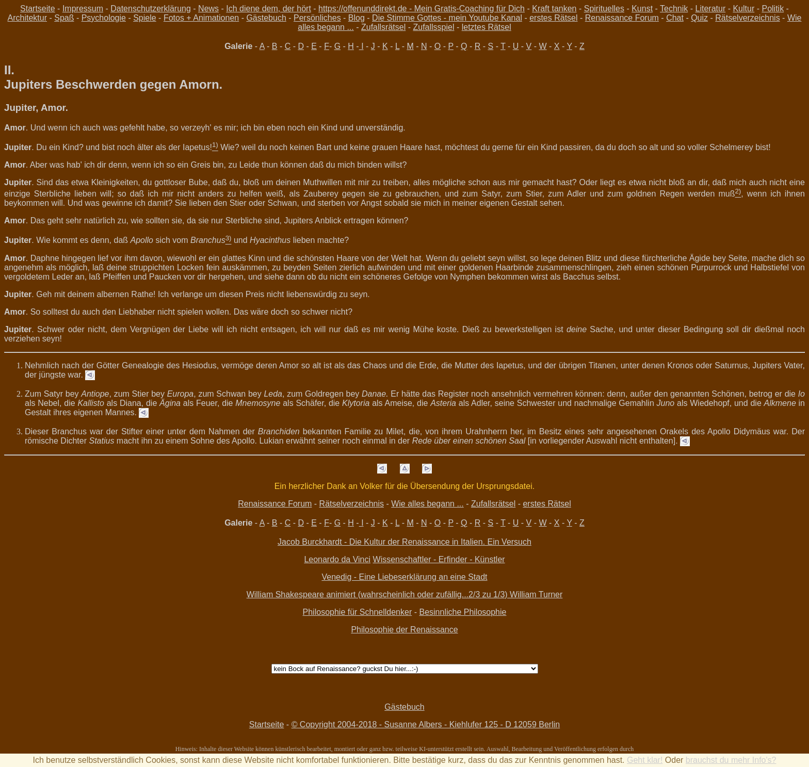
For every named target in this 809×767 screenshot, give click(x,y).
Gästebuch (266, 17)
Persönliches (317, 17)
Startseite (37, 8)
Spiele (144, 17)
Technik (674, 8)
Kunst (642, 8)
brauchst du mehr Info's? (731, 760)
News (208, 8)
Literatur (710, 8)
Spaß (64, 17)
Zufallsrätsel (383, 27)
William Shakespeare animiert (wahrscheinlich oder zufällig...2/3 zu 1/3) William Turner (405, 594)
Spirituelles (604, 8)
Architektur (27, 17)
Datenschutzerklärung (150, 8)
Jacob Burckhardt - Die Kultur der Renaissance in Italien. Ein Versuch (404, 541)
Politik (773, 8)
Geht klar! (644, 760)
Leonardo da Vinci (337, 559)
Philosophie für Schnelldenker (357, 612)
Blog (356, 17)
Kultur (743, 8)
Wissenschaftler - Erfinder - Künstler (439, 559)
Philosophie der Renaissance (404, 629)
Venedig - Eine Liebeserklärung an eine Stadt (404, 577)
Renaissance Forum (622, 17)
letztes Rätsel (486, 27)
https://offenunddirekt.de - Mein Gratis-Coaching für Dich (421, 8)
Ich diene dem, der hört (268, 8)
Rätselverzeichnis (747, 17)
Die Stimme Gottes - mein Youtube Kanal (447, 17)
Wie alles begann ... (427, 503)
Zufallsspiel (433, 27)
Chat (675, 17)
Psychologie (104, 17)
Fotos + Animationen (201, 17)
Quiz (699, 17)
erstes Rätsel (553, 17)
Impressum (82, 8)
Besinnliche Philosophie (462, 612)
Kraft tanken (554, 8)
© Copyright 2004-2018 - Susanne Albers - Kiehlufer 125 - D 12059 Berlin (426, 724)
